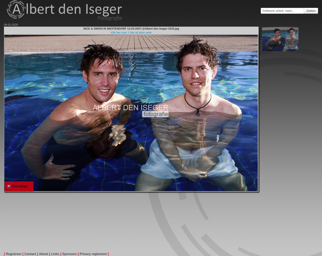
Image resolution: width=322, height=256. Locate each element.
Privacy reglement (93, 254)
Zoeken (311, 10)
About (43, 254)
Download (17, 186)
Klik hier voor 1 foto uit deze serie (131, 32)
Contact (30, 254)
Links (55, 254)
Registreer (13, 254)
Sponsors (69, 254)
